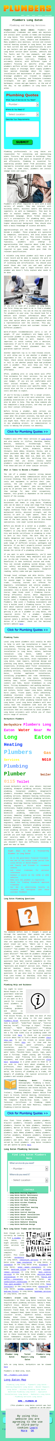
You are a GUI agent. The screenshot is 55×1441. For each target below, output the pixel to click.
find (11, 1120)
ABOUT (33, 15)
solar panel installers (29, 1267)
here (21, 624)
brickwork (43, 1265)
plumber (7, 270)
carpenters (19, 1257)
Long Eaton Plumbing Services (21, 1149)
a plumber (16, 1238)
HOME (22, 15)
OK (32, 1430)
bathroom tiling (18, 1269)
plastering (43, 1286)
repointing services (29, 1260)
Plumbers (42, 30)
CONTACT (40, 15)
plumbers (8, 793)
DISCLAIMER (48, 15)
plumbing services (41, 798)
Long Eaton (46, 439)
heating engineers (13, 806)
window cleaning (25, 1289)
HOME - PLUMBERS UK (27, 1401)
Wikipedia (14, 1062)
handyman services (42, 1291)
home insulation (24, 1262)
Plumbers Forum (11, 1021)
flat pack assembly (13, 1284)
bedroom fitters (11, 1291)
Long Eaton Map (15, 1379)
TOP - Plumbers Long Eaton (16, 1375)
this (23, 1042)
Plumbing (8, 151)
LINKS (28, 15)
